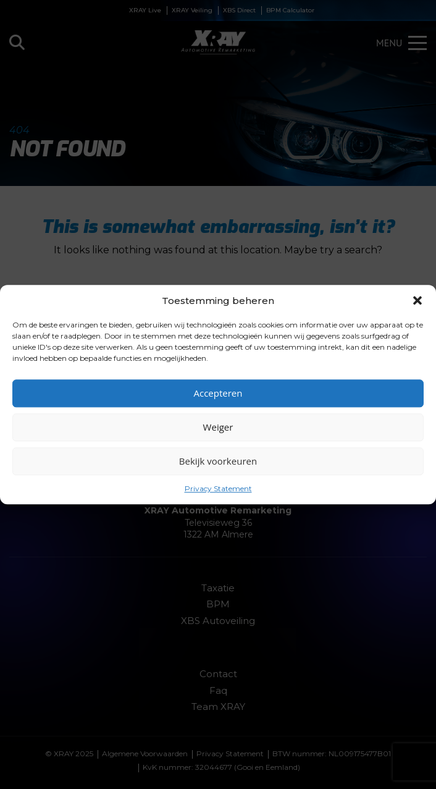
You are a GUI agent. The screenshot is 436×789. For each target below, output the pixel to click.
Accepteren (218, 393)
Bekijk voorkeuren (218, 461)
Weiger (218, 427)
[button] (417, 300)
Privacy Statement (218, 488)
